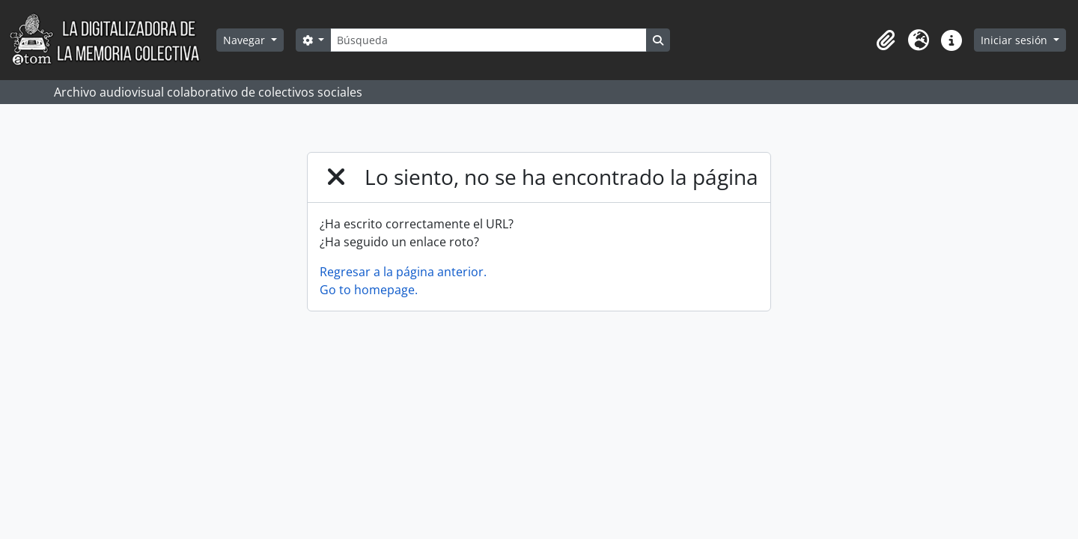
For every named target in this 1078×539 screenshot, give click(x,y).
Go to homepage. (369, 289)
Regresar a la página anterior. (403, 272)
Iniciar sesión (1015, 40)
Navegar (245, 40)
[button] (885, 40)
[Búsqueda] (488, 40)
